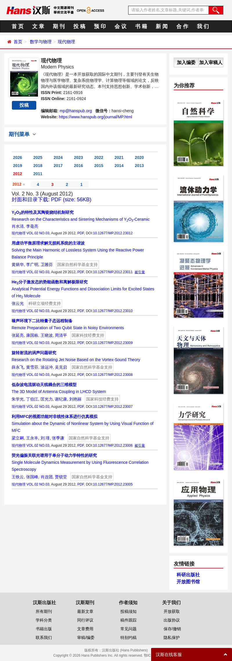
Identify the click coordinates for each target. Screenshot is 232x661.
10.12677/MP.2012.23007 (113, 407)
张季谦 (58, 438)
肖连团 (47, 477)
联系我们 (44, 637)
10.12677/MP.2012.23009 (113, 343)
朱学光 (18, 399)
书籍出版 (44, 628)
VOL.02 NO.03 (37, 233)
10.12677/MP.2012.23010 (113, 311)
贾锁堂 (61, 477)
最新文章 (85, 611)
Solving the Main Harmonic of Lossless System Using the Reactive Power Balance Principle (78, 250)
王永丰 (32, 438)
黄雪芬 (32, 367)
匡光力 (47, 399)
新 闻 (162, 26)
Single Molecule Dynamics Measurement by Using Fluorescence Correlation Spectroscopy (80, 462)
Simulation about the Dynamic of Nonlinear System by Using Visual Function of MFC (82, 423)
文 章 (38, 26)
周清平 (61, 335)
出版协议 (172, 620)
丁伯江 (32, 399)
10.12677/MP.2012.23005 (113, 484)
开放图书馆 (188, 581)
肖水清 (18, 226)
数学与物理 (41, 41)
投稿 (24, 105)
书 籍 (141, 26)
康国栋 (32, 335)
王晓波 (47, 335)
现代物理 (66, 41)
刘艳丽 (75, 399)
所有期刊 (44, 611)
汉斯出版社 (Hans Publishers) (125, 650)
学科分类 (44, 620)
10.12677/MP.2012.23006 (113, 445)
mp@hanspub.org (75, 110)
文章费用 (85, 628)
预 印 (100, 26)
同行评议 (85, 620)
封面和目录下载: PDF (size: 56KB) (51, 199)
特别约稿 (128, 637)
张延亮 (18, 335)
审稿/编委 (86, 637)
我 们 (203, 26)
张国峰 (32, 477)
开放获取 (172, 611)
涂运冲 (47, 367)
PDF (80, 233)
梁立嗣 (18, 438)
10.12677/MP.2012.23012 (113, 233)
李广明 (32, 264)
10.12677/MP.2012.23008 (113, 375)
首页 (18, 41)
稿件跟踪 (128, 620)
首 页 (17, 26)
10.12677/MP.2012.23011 (113, 272)
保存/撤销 (172, 628)
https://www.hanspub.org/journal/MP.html (95, 117)
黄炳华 (18, 264)
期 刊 (59, 26)
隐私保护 (172, 637)
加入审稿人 (210, 62)
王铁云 (18, 477)
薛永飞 (18, 367)
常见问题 (128, 628)
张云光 (18, 303)
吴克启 (61, 367)
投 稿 (79, 26)
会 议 (120, 26)
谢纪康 (61, 399)
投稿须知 (128, 611)
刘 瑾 (45, 438)
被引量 (140, 272)
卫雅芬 (47, 264)
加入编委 (186, 62)
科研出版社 (188, 574)
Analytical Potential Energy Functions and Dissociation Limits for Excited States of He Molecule (83, 289)
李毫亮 (32, 226)
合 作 (182, 26)
